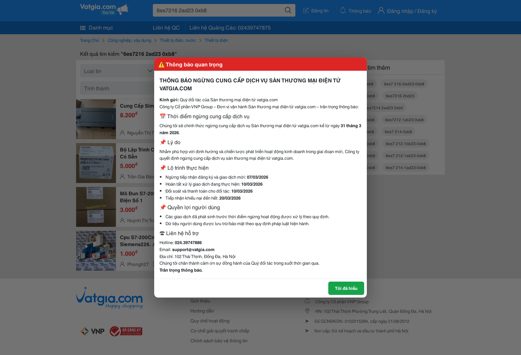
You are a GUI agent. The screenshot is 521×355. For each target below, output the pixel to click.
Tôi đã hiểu (346, 288)
